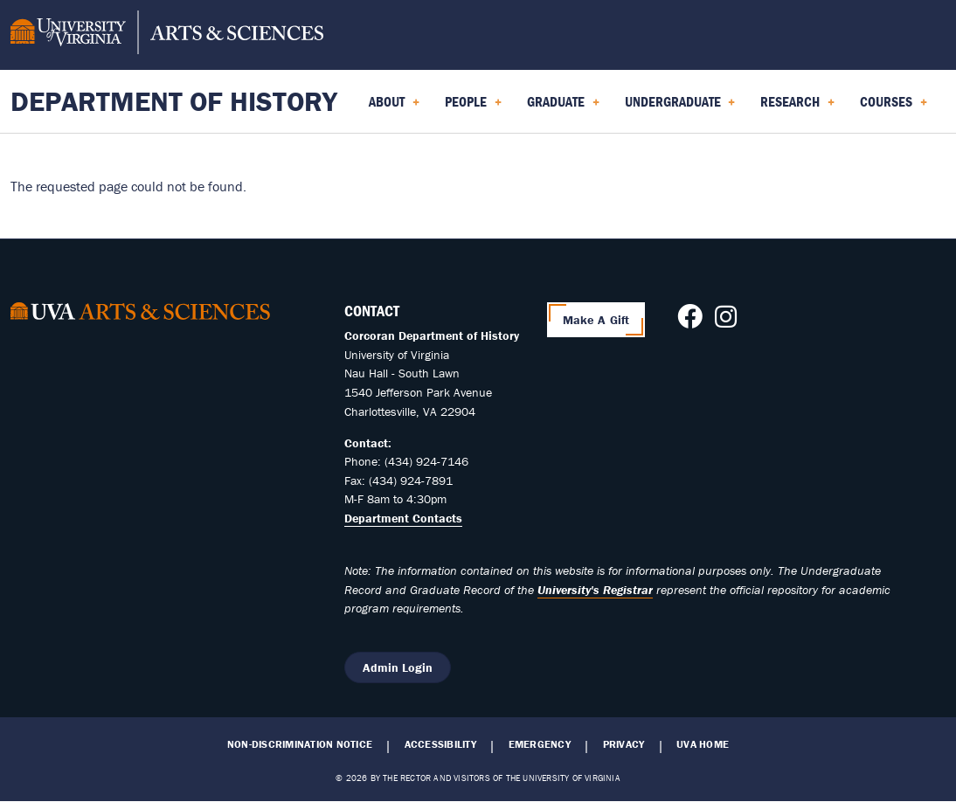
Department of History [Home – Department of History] (173, 101)
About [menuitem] (394, 107)
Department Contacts (403, 518)
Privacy (624, 744)
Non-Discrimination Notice (299, 744)
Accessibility (440, 744)
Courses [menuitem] (893, 107)
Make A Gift (596, 320)
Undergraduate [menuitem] (680, 107)
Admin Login (398, 667)
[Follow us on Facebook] (690, 321)
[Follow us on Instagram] (726, 321)
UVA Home (702, 744)
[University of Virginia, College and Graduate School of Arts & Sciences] (166, 34)
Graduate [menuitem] (563, 107)
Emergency (540, 744)
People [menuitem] (473, 107)
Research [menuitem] (797, 107)
